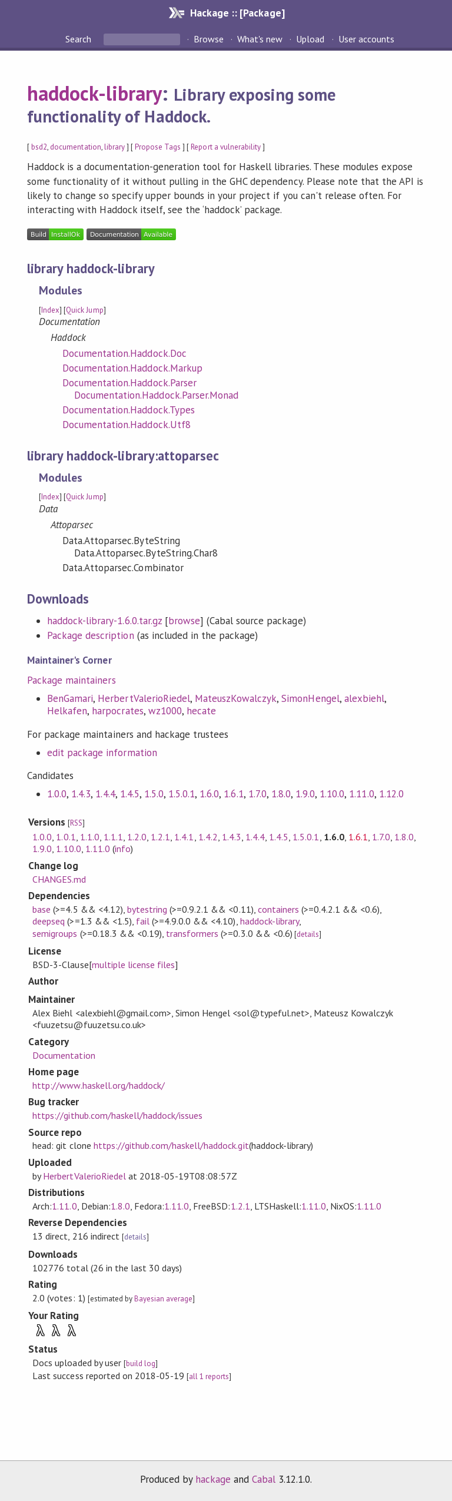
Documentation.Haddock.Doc (124, 353)
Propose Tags (158, 147)
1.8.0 (281, 793)
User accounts (366, 39)
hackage (213, 1479)
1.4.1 (184, 837)
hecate (201, 710)
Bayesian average (163, 1299)
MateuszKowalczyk (236, 698)
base (41, 909)
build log (140, 1363)
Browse (209, 39)
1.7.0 (257, 793)
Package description (90, 635)
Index (50, 310)
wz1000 (165, 710)
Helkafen (67, 710)
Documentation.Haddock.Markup (132, 368)
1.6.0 (209, 793)
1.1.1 (113, 837)
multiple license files (133, 964)
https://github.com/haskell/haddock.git (171, 1145)
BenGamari (70, 698)
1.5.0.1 (181, 793)
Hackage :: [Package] (237, 12)
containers (278, 909)
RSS (76, 823)
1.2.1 (160, 837)
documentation (75, 147)
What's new (259, 39)
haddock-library (94, 93)
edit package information (102, 752)
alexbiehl (364, 698)
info (123, 848)
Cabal (263, 1479)
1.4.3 (81, 793)
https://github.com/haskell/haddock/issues (117, 1115)
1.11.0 (361, 793)
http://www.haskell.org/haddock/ (98, 1085)
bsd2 (39, 147)
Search (79, 39)
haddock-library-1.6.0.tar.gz (104, 620)
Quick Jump (84, 310)
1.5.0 (154, 793)
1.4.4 (105, 793)
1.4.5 (129, 793)
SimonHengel (310, 698)
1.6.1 (233, 793)
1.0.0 (57, 793)
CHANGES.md (59, 879)
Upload (310, 39)
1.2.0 (137, 837)
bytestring (147, 909)
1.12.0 (391, 793)
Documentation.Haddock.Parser (129, 382)
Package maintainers (71, 680)
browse (184, 620)
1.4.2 (208, 837)
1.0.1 (65, 837)
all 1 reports (209, 1376)
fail (142, 921)
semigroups (54, 933)
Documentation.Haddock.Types (128, 409)
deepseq (48, 921)
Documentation (63, 1055)
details (308, 934)
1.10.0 (332, 793)
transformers (192, 933)
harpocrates (117, 710)
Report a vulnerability (226, 147)
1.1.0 (89, 837)
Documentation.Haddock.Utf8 (126, 424)
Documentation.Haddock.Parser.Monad (156, 395)
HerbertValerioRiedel (144, 698)
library (114, 147)
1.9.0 (305, 793)
